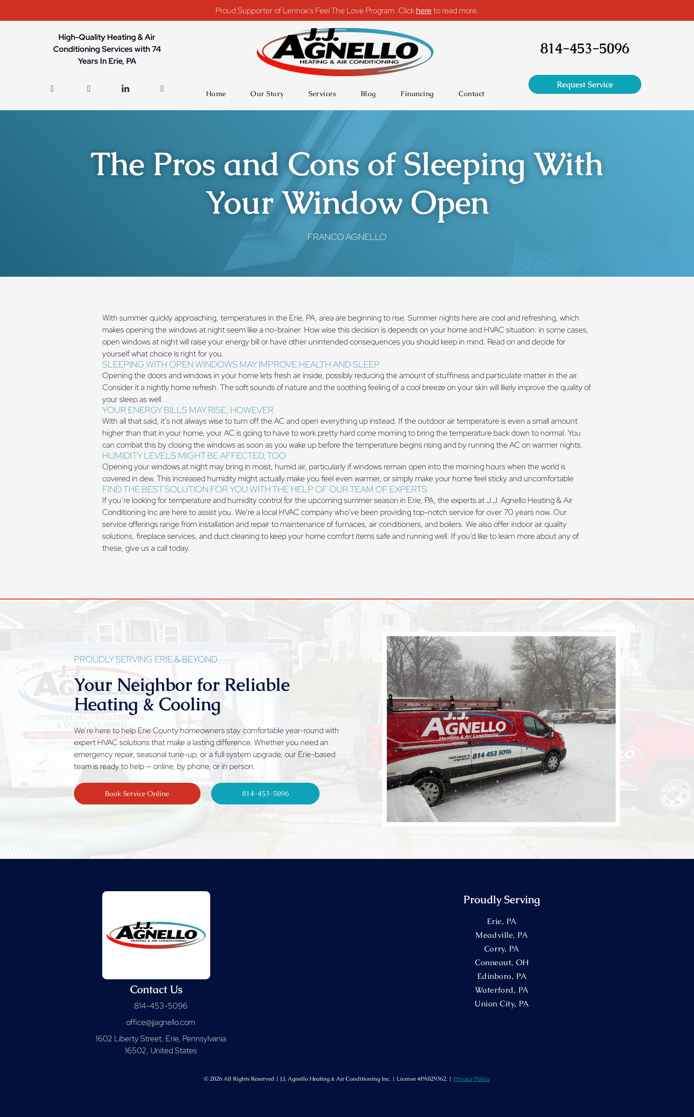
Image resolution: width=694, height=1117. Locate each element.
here (424, 10)
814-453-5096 (161, 1006)
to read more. (455, 10)
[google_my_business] (162, 89)
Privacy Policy (471, 1078)
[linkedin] (125, 89)
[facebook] (52, 89)
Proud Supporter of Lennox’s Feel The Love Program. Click (315, 10)
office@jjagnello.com (160, 1022)
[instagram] (88, 89)
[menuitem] (216, 93)
